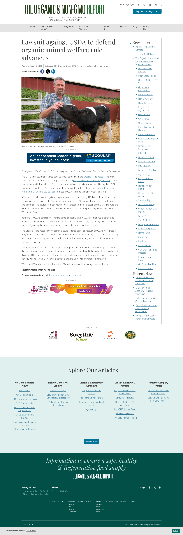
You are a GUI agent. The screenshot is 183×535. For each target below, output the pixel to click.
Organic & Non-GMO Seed (148, 75)
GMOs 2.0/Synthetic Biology (25, 410)
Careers (123, 495)
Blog (116, 495)
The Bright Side (145, 214)
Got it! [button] (175, 531)
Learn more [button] (31, 531)
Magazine (71, 495)
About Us (99, 495)
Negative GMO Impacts (145, 64)
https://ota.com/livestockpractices (65, 269)
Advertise (109, 495)
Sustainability (144, 194)
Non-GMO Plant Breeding (125, 412)
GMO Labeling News (148, 258)
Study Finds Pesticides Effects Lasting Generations (146, 302)
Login (142, 481)
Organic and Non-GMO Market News (124, 386)
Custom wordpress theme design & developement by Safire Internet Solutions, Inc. (143, 520)
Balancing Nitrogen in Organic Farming (145, 293)
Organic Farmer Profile (145, 174)
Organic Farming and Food (148, 134)
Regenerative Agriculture (144, 103)
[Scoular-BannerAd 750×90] (70, 152)
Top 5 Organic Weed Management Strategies (146, 311)
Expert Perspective (147, 223)
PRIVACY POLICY (27, 518)
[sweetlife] (81, 330)
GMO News (143, 113)
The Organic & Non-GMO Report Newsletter (147, 54)
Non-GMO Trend (146, 151)
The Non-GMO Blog (144, 48)
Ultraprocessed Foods (148, 218)
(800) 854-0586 (127, 4)
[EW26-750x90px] (70, 283)
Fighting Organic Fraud (145, 181)
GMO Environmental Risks (25, 393)
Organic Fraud (145, 117)
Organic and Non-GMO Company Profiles (158, 393)
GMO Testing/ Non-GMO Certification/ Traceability (58, 390)
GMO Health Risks (24, 389)
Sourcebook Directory (86, 495)
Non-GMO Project (58, 385)
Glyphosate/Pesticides (148, 164)
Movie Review (144, 160)
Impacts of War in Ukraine (146, 122)
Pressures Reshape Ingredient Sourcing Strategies (144, 274)
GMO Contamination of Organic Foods (24, 403)
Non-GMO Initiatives (125, 408)
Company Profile (146, 231)
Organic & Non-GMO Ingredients (125, 397)
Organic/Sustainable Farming (91, 386)
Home (47, 495)
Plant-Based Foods (147, 70)
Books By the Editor (100, 505)
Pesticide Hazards (146, 128)
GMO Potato (144, 109)
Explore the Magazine (147, 11)
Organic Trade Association (96, 171)
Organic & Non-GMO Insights (148, 204)
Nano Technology (146, 198)
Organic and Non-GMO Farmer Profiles (158, 386)
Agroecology (144, 168)
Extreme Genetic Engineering (146, 252)
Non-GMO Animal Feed (125, 403)
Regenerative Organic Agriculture (148, 188)
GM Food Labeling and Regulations (58, 397)
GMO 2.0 (142, 210)
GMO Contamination (25, 397)
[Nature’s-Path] (130, 329)
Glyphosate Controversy (144, 83)
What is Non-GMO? (58, 495)
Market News (144, 240)
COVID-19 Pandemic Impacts (147, 245)
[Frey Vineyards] (52, 329)
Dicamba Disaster (146, 97)
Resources (91, 436)
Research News (145, 262)
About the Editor (99, 500)
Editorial (142, 147)
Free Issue (71, 509)
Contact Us (132, 495)
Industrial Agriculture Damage (145, 42)
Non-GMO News (145, 93)
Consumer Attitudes (125, 392)
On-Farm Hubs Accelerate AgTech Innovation (144, 285)
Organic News (144, 58)
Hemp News (144, 227)
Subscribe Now (71, 500)
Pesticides (143, 235)
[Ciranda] (110, 329)
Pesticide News (145, 89)
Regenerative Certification (144, 141)
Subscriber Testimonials (72, 505)
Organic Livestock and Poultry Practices (91, 174)
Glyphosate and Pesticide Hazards (25, 417)
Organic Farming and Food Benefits (91, 397)
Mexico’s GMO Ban (146, 156)
